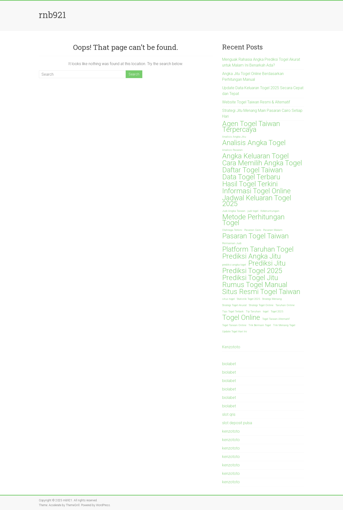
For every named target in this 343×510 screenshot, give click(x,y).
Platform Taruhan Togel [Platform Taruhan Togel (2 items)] (258, 249)
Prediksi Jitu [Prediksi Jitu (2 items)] (267, 263)
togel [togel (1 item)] (265, 311)
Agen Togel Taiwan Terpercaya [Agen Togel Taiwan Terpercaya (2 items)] (251, 126)
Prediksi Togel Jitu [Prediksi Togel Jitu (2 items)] (250, 278)
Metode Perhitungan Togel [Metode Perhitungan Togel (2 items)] (253, 220)
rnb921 (52, 14)
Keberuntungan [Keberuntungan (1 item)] (270, 211)
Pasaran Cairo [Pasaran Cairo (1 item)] (252, 230)
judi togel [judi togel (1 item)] (252, 211)
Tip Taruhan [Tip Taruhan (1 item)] (253, 311)
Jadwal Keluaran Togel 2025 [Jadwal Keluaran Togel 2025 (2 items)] (256, 201)
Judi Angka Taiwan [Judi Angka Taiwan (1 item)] (233, 211)
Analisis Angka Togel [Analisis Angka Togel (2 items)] (254, 143)
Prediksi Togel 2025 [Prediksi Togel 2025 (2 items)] (252, 271)
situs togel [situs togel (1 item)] (228, 299)
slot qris (228, 414)
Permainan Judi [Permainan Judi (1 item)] (231, 243)
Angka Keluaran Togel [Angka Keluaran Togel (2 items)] (255, 156)
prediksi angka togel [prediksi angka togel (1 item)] (234, 264)
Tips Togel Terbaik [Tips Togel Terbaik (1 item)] (233, 311)
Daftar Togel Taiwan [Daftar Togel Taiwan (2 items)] (252, 170)
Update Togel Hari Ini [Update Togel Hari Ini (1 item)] (234, 331)
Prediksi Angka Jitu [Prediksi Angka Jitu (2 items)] (251, 256)
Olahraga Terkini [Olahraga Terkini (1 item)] (232, 230)
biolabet (229, 364)
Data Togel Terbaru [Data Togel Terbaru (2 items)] (251, 177)
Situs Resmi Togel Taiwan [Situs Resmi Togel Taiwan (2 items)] (261, 292)
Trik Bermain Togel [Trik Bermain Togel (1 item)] (259, 325)
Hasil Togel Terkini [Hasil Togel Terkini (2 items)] (250, 184)
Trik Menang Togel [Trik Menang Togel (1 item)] (284, 325)
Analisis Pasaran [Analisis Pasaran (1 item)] (232, 150)
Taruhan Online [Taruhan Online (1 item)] (285, 305)
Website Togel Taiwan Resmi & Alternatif (256, 102)
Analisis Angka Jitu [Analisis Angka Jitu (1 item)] (234, 136)
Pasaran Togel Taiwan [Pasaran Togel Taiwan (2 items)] (255, 236)
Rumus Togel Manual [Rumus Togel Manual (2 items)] (254, 285)
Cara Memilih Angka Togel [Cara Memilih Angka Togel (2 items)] (262, 163)
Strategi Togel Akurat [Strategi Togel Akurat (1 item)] (234, 305)
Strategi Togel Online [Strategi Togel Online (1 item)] (261, 305)
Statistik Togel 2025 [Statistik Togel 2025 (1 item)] (248, 299)
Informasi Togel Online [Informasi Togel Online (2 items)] (256, 191)
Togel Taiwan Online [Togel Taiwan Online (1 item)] (234, 325)
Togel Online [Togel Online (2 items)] (241, 317)
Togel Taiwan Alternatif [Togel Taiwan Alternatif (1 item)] (276, 319)
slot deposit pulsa (237, 423)
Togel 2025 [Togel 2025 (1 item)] (277, 311)
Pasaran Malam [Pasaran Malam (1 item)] (272, 230)
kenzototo (231, 431)
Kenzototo (231, 347)
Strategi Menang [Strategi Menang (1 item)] (272, 299)
